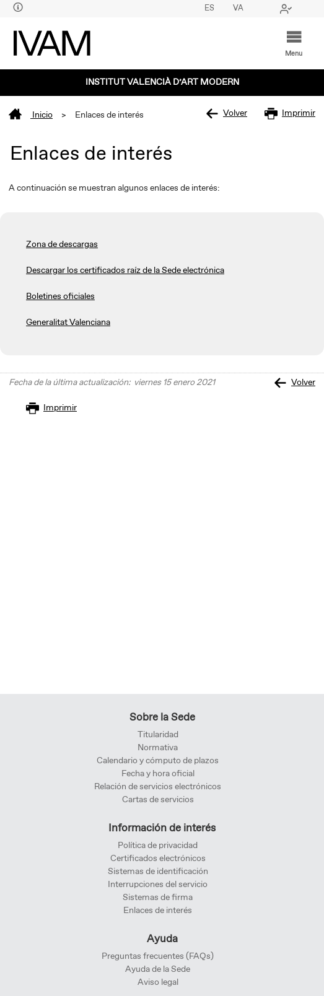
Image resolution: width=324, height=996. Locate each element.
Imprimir (290, 113)
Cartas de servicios (158, 799)
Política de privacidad (158, 845)
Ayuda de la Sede (157, 969)
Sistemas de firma (158, 897)
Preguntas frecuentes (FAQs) (158, 956)
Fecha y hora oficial (158, 773)
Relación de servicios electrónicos (157, 786)
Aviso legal (158, 982)
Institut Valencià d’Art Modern (162, 82)
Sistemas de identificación (158, 871)
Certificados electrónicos (158, 858)
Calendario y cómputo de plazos (158, 760)
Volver (226, 113)
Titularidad (158, 734)
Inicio (31, 115)
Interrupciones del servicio (158, 884)
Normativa (158, 747)
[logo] (52, 43)
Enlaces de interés (157, 910)
